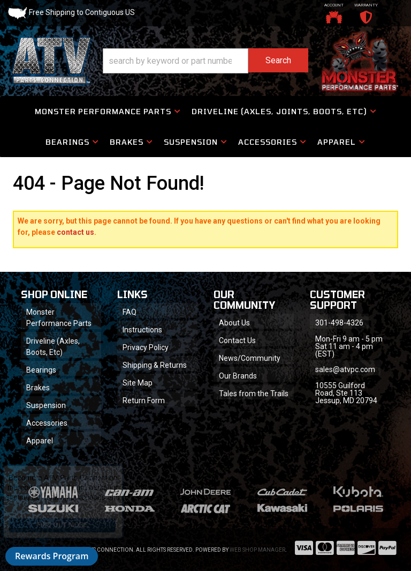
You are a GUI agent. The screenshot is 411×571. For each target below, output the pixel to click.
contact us (75, 232)
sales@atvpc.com (345, 369)
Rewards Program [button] (51, 556)
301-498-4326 (339, 322)
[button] (205, 60)
